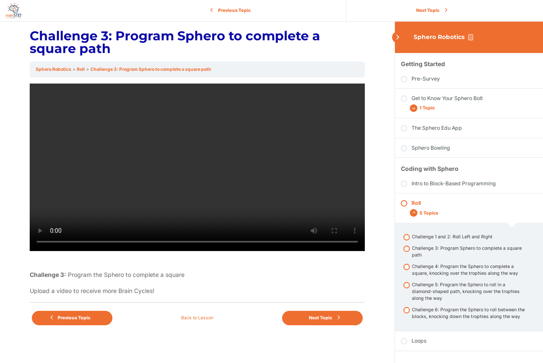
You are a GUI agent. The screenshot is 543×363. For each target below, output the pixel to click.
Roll (81, 69)
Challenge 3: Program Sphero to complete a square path (150, 69)
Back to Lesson (197, 318)
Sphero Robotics (439, 37)
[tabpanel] (197, 190)
